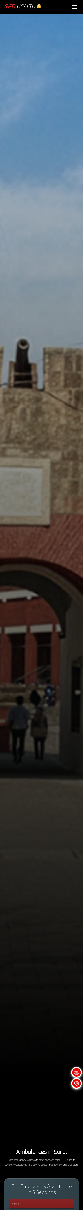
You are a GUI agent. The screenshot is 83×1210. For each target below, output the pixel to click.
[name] (41, 1203)
